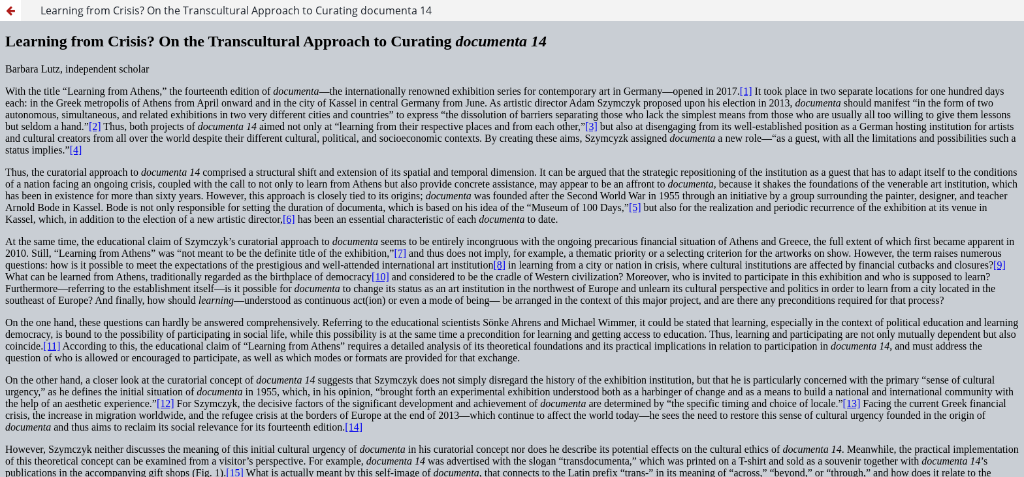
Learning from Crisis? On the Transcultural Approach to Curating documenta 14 (236, 10)
